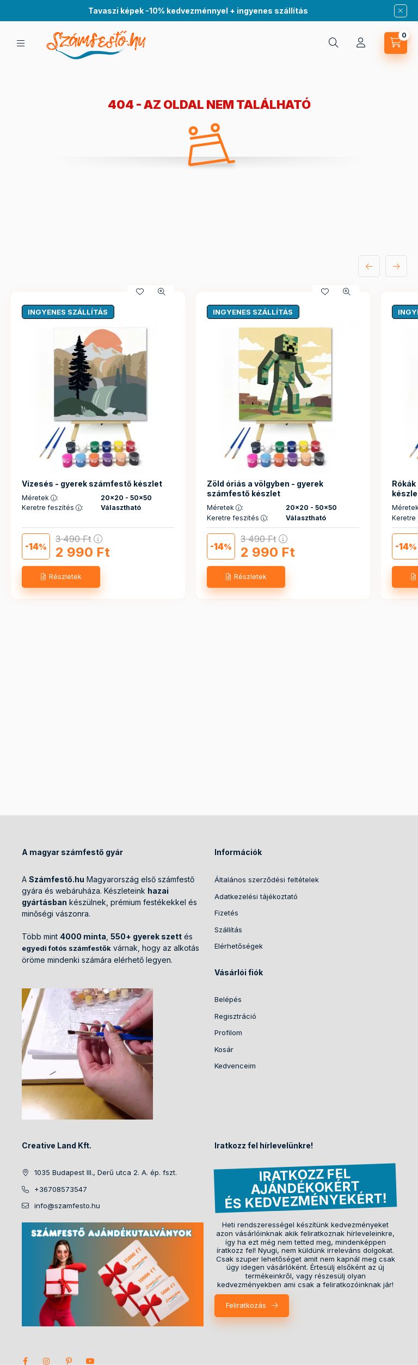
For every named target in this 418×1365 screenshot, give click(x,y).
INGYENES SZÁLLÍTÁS (68, 312)
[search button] (334, 43)
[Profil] (361, 43)
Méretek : (40, 498)
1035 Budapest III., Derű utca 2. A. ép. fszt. (105, 1172)
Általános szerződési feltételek (266, 879)
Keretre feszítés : (52, 508)
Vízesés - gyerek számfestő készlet (92, 483)
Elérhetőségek (238, 946)
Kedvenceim (235, 1065)
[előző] (369, 266)
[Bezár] (400, 10)
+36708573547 (60, 1189)
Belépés (228, 999)
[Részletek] (61, 577)
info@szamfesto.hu (67, 1205)
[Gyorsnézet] (162, 291)
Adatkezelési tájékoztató (256, 896)
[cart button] (395, 43)
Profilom (228, 1032)
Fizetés (226, 912)
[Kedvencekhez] (140, 291)
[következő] (396, 266)
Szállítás (228, 929)
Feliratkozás (246, 1305)
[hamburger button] (20, 43)
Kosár (223, 1049)
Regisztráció (235, 1016)
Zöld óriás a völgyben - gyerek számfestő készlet (265, 488)
